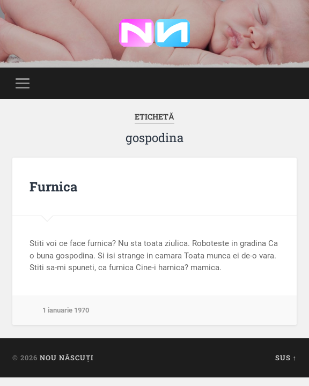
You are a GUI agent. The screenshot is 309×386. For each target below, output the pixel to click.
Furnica (54, 186)
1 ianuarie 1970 (65, 310)
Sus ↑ (286, 357)
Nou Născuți (66, 357)
